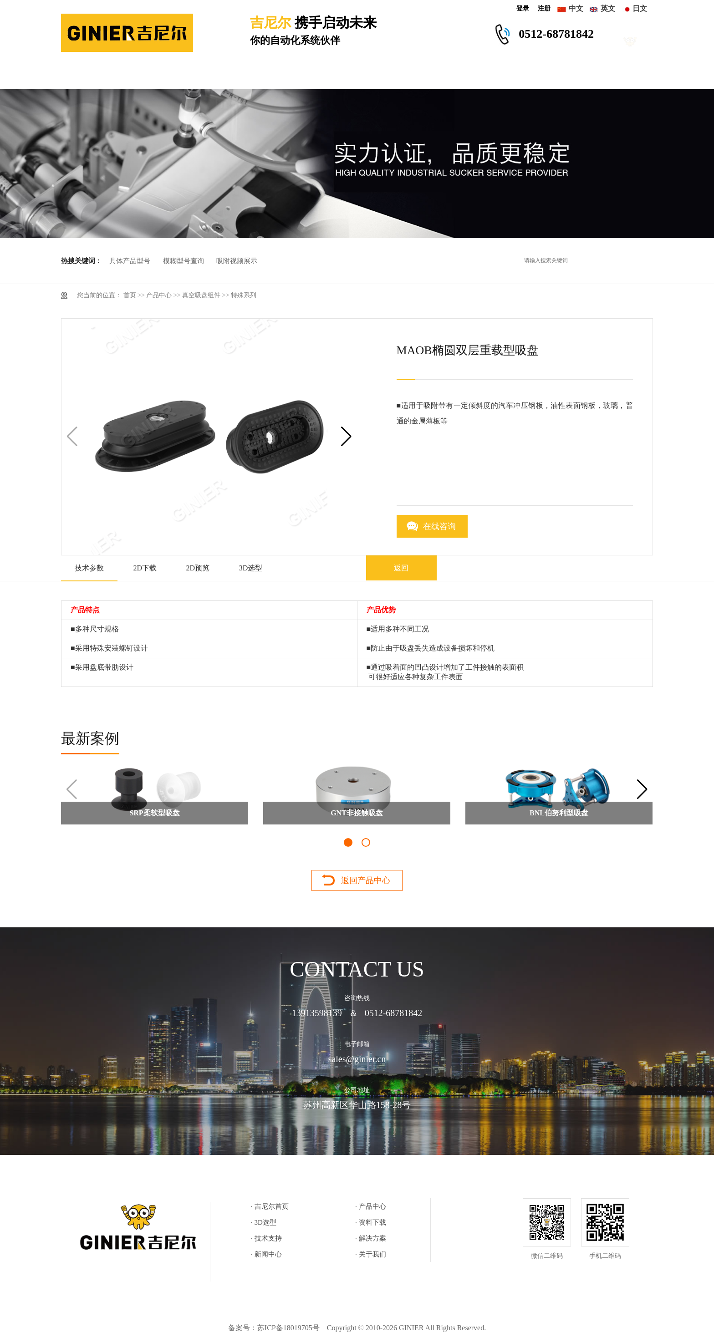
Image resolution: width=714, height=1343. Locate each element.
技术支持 (377, 76)
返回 (401, 568)
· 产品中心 (370, 1206)
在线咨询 (439, 526)
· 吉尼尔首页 (270, 1206)
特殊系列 (243, 295)
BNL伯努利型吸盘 (559, 813)
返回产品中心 (365, 880)
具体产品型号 (129, 261)
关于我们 (585, 76)
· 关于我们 (370, 1254)
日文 (639, 8)
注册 (544, 8)
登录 (522, 8)
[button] (346, 437)
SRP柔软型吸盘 (154, 813)
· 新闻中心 (266, 1254)
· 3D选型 (263, 1222)
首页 (129, 295)
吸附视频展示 (236, 261)
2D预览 (198, 568)
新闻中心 (516, 76)
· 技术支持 (266, 1238)
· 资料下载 (370, 1222)
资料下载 (308, 76)
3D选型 (242, 76)
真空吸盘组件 (201, 295)
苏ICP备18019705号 (288, 1328)
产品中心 (176, 76)
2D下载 (145, 568)
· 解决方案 (370, 1238)
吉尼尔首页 (100, 76)
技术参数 (89, 568)
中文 (576, 8)
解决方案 (446, 76)
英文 (608, 8)
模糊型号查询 (183, 261)
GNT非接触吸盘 (357, 813)
